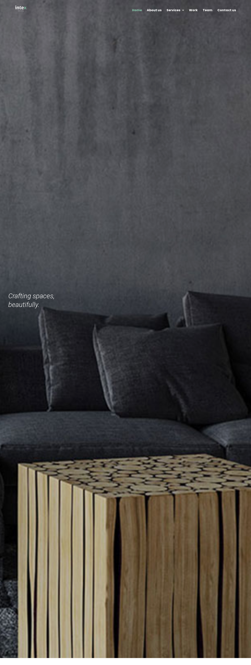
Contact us (226, 10)
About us (154, 10)
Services (175, 10)
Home (137, 10)
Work (193, 10)
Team (207, 10)
